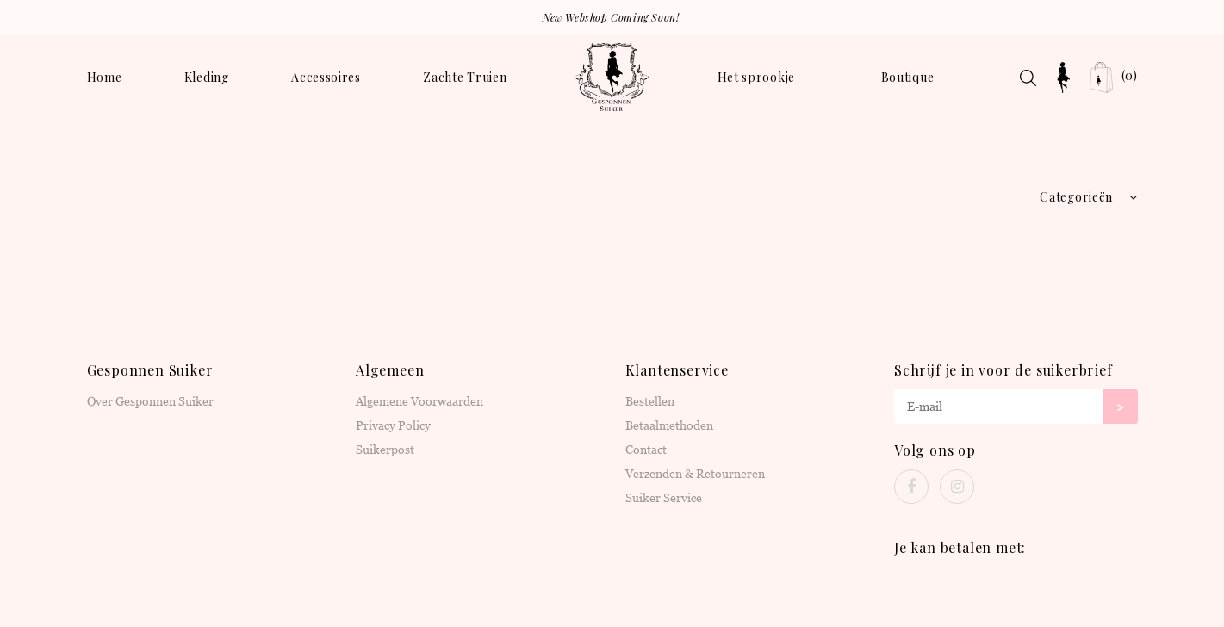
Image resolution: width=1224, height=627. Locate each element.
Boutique (908, 77)
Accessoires (326, 77)
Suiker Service (663, 498)
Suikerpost (385, 449)
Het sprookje (756, 77)
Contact (646, 449)
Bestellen (649, 401)
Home (104, 77)
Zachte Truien (464, 77)
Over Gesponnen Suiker (150, 401)
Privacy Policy (393, 425)
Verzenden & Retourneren (695, 474)
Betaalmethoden (669, 425)
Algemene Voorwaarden (419, 401)
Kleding (206, 77)
